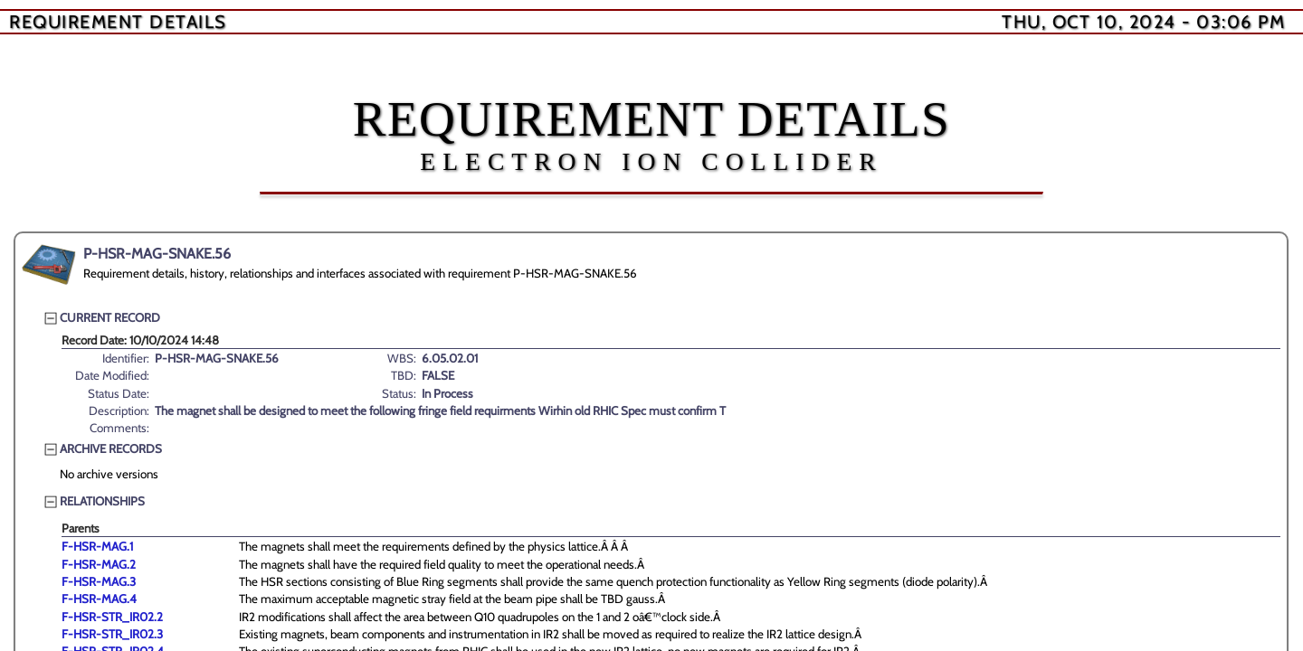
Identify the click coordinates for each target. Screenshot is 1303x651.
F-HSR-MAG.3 (99, 581)
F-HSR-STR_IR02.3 (112, 634)
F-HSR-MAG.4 (99, 598)
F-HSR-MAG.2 (99, 564)
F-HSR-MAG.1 (97, 546)
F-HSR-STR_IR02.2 (112, 616)
